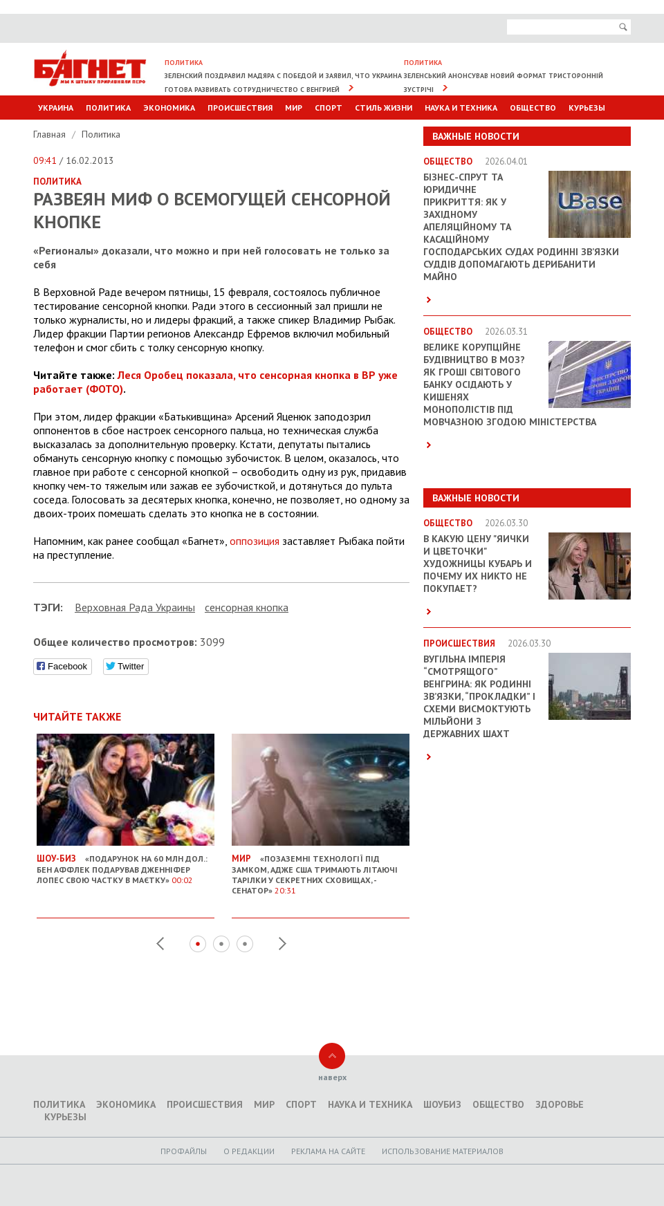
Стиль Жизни (383, 107)
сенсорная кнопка (246, 607)
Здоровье (559, 1104)
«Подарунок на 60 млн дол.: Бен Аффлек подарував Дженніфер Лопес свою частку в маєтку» (125, 863)
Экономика (169, 107)
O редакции (249, 1151)
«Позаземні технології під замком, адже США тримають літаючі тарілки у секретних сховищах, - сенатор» (320, 869)
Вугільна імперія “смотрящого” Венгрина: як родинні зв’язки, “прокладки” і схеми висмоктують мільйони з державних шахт (479, 696)
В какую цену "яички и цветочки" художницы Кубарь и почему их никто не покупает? (477, 563)
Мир (293, 107)
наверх (332, 1077)
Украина (55, 107)
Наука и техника (461, 107)
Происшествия (240, 107)
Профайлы (183, 1151)
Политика (108, 107)
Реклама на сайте (328, 1151)
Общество (533, 107)
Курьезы (587, 107)
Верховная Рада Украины (135, 607)
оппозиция (254, 541)
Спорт (328, 107)
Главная (50, 134)
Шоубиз (442, 1104)
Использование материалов (443, 1151)
